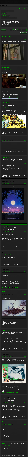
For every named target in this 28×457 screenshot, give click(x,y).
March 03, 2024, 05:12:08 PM (7, 38)
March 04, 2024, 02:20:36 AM (7, 271)
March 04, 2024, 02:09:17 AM (7, 254)
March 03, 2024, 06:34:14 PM (7, 162)
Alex (3, 422)
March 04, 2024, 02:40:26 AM (7, 335)
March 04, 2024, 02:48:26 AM (7, 356)
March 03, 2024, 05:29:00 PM (7, 69)
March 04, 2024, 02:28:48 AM (7, 294)
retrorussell (5, 102)
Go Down (3, 29)
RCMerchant (5, 67)
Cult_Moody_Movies (8, 181)
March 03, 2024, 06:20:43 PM (7, 140)
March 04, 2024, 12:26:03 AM (7, 231)
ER (2, 252)
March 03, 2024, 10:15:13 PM (7, 183)
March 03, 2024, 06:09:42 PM (7, 107)
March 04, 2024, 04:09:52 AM (7, 402)
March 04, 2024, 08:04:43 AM (7, 445)
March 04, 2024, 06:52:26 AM (7, 424)
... (21, 29)
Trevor (4, 443)
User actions (23, 32)
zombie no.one (6, 36)
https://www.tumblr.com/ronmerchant (10, 97)
